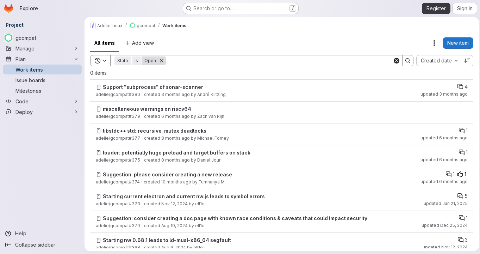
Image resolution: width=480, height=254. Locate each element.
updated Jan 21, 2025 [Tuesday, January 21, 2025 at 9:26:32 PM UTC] (444, 203)
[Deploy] (42, 112)
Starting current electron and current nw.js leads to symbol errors (184, 196)
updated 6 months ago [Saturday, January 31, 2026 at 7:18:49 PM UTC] (442, 181)
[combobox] (437, 60)
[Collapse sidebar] (42, 245)
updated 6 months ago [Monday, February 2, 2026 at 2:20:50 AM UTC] (442, 137)
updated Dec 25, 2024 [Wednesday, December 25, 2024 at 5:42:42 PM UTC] (443, 225)
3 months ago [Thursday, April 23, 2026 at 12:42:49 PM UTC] (175, 94)
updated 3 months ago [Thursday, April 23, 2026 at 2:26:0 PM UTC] (442, 94)
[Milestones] (42, 91)
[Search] (278, 60)
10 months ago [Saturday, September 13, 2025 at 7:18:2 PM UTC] (176, 182)
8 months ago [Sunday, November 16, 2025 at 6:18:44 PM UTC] (175, 138)
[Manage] (42, 48)
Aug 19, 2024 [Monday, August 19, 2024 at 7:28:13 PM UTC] (174, 225)
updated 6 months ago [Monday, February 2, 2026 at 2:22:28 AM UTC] (442, 159)
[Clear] (395, 60)
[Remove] (161, 60)
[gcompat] (42, 38)
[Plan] (42, 59)
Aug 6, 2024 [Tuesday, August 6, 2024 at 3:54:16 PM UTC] (173, 247)
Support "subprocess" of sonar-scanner (153, 87)
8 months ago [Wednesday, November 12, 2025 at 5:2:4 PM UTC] (175, 160)
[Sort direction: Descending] (466, 60)
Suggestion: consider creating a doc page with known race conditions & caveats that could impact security (235, 218)
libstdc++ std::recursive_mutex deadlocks (154, 131)
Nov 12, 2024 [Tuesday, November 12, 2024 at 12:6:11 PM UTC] (174, 203)
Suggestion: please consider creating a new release (167, 174)
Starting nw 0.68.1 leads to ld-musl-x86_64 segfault (167, 240)
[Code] (42, 101)
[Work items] (42, 69)
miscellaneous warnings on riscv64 (147, 109)
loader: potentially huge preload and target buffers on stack (176, 153)
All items (104, 43)
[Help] (42, 233)
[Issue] (98, 87)
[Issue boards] (42, 80)
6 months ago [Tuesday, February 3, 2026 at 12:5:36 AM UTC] (175, 116)
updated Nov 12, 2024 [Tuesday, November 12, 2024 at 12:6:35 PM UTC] (443, 247)
